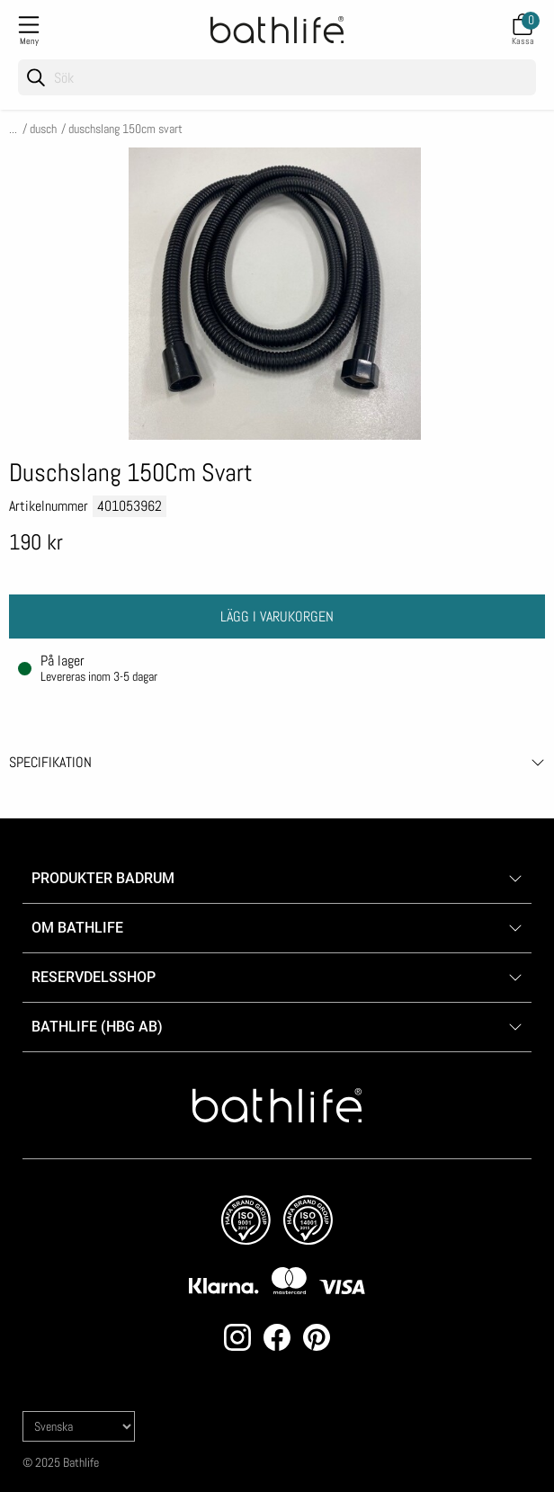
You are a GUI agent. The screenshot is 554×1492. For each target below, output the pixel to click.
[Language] (78, 1426)
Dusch (43, 129)
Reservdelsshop (93, 977)
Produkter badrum (102, 878)
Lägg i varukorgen (277, 616)
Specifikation (50, 762)
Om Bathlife (77, 927)
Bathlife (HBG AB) (98, 1026)
